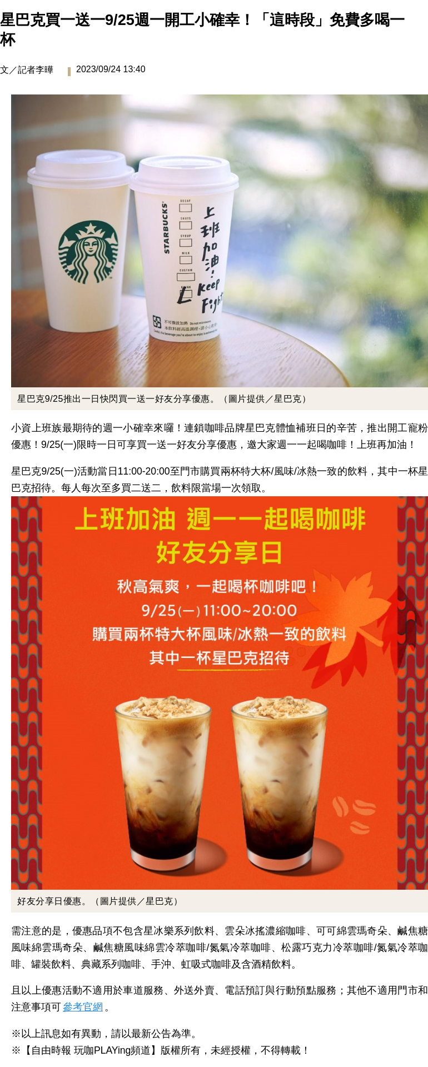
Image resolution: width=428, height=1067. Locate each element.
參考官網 (83, 1007)
